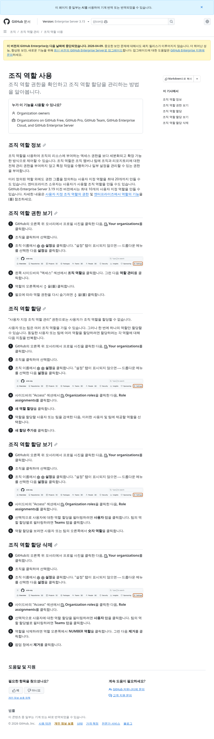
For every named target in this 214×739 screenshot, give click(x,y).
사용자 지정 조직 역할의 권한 (67, 194)
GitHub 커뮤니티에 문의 (127, 689)
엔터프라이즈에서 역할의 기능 (116, 194)
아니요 (34, 690)
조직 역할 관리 (29, 32)
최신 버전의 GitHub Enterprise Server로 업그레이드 (88, 50)
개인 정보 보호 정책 (19, 698)
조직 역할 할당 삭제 (32, 544)
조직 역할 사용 (53, 32)
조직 (13, 32)
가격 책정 (92, 723)
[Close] (202, 6)
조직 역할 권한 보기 (32, 213)
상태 (80, 723)
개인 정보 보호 (63, 723)
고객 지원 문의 (120, 695)
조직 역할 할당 (27, 308)
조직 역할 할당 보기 (32, 444)
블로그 (128, 723)
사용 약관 (45, 723)
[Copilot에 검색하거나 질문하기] (133, 21)
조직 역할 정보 (27, 144)
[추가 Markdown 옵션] (197, 78)
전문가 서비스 (111, 723)
